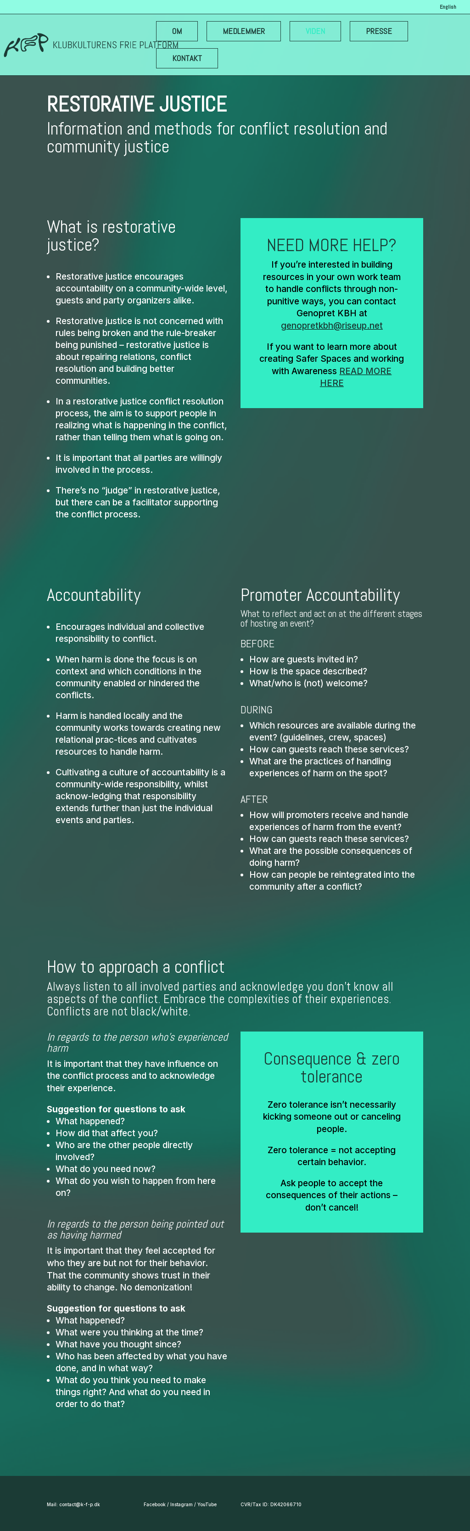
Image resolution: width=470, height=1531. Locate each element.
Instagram (181, 1504)
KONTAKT (187, 58)
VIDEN (315, 31)
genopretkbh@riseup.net (332, 325)
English (448, 7)
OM (177, 31)
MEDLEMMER (244, 31)
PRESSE (379, 31)
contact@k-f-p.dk (79, 1504)
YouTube (207, 1504)
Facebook (155, 1504)
